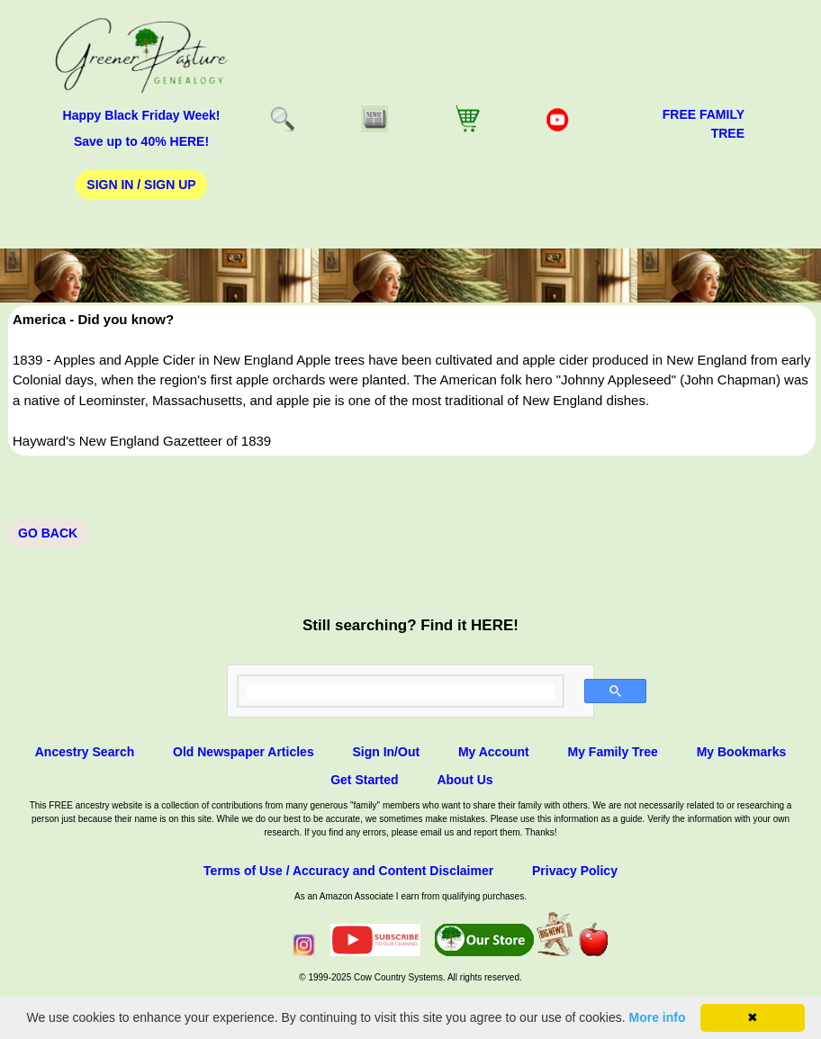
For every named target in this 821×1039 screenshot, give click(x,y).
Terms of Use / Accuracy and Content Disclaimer (348, 870)
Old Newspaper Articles (243, 752)
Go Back (47, 533)
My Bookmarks (742, 752)
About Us (464, 779)
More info (657, 1017)
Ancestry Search (85, 752)
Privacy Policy (575, 870)
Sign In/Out (386, 752)
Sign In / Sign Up (140, 184)
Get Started (364, 779)
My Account (493, 752)
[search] (401, 691)
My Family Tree (613, 752)
